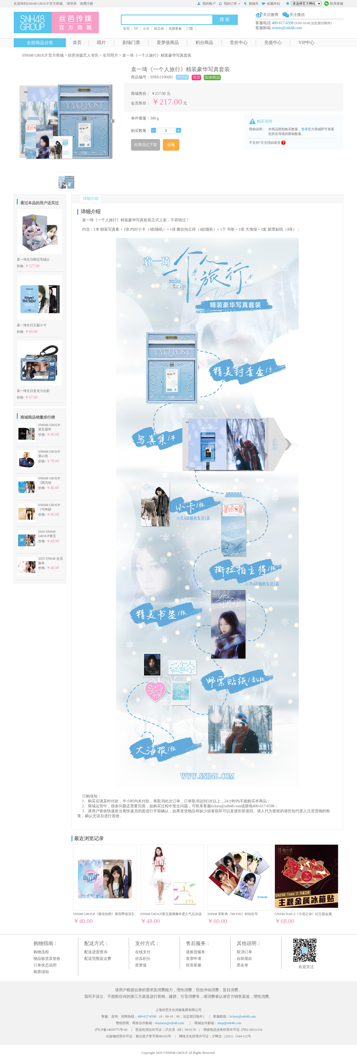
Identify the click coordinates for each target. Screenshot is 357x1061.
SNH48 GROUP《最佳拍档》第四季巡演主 (104, 914)
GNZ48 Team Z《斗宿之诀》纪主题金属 (303, 914)
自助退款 (244, 959)
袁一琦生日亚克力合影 (33, 391)
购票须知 (41, 972)
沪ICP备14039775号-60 (111, 1030)
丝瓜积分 (142, 959)
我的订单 (229, 3)
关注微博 (270, 15)
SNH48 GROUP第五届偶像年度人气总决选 (171, 914)
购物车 (251, 4)
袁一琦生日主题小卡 (31, 325)
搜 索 (225, 19)
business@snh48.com (169, 1023)
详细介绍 (90, 199)
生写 (126, 29)
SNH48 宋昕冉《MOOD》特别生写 (232, 914)
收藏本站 (270, 4)
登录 (304, 129)
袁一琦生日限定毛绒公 (33, 259)
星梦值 (141, 965)
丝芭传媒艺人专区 (83, 55)
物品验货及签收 (47, 959)
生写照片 (110, 55)
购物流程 (41, 952)
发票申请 (193, 959)
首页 (77, 42)
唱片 (101, 42)
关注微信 (297, 15)
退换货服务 (195, 952)
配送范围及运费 (97, 959)
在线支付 (142, 952)
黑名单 (242, 965)
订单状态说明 (45, 965)
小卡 (146, 29)
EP (136, 28)
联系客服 (333, 4)
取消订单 (244, 952)
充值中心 (273, 42)
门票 (189, 29)
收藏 (171, 145)
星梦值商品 (168, 42)
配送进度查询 (95, 952)
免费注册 (86, 3)
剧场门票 (131, 42)
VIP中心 (306, 42)
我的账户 (206, 4)
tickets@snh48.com (287, 28)
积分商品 (204, 42)
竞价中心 (238, 42)
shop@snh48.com (229, 1023)
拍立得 (159, 29)
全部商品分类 (40, 42)
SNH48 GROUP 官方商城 (43, 55)
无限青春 (175, 29)
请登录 (72, 3)
